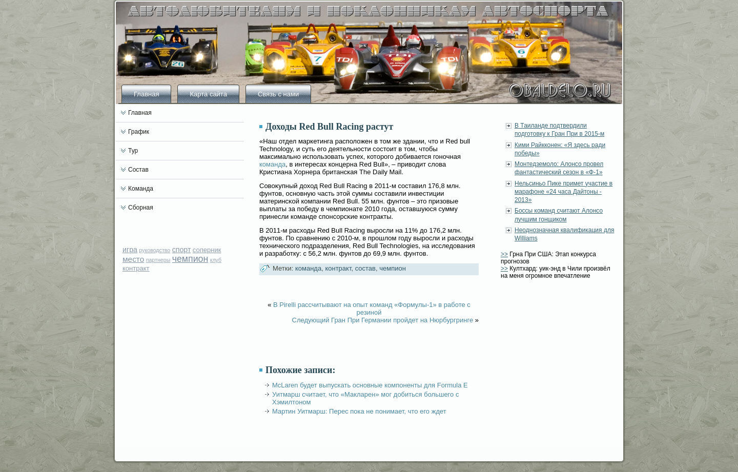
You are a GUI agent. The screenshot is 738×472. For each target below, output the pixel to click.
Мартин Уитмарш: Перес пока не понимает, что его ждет (359, 411)
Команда (140, 188)
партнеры (158, 260)
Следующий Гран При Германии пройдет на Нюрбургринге (383, 320)
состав (365, 268)
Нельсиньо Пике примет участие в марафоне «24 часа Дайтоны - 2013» (563, 192)
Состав (138, 169)
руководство (154, 250)
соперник (207, 250)
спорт (181, 249)
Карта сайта (208, 94)
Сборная (140, 207)
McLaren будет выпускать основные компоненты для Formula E (370, 385)
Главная (146, 94)
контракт (136, 268)
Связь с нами (278, 94)
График (138, 131)
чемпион (190, 259)
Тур (133, 150)
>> (504, 254)
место (133, 259)
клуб (216, 260)
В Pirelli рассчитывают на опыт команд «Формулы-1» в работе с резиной (371, 308)
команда (272, 164)
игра (129, 249)
